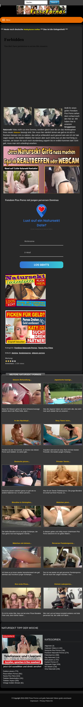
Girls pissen (49, 660)
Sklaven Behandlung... (22, 380)
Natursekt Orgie (50, 664)
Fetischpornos (50, 655)
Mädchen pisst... (63, 502)
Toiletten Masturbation (11, 678)
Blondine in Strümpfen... (22, 502)
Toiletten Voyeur (9, 681)
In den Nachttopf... (22, 421)
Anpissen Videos (51, 648)
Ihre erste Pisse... (22, 584)
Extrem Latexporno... (63, 584)
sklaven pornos (38, 353)
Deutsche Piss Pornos (53, 650)
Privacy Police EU (46, 701)
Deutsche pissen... (22, 461)
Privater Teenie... (63, 461)
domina (15, 353)
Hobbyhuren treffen (32, 29)
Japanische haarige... (63, 380)
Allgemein (48, 646)
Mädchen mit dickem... (22, 543)
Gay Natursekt (50, 657)
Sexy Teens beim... (63, 421)
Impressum (34, 701)
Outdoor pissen (8, 671)
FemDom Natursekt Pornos (25, 348)
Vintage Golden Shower (11, 683)
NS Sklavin (49, 667)
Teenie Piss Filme (45, 348)
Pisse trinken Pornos (10, 674)
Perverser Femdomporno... (63, 543)
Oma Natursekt (50, 669)
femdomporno (25, 353)
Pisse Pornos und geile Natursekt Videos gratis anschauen (50, 698)
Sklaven (17, 132)
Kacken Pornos (50, 662)
